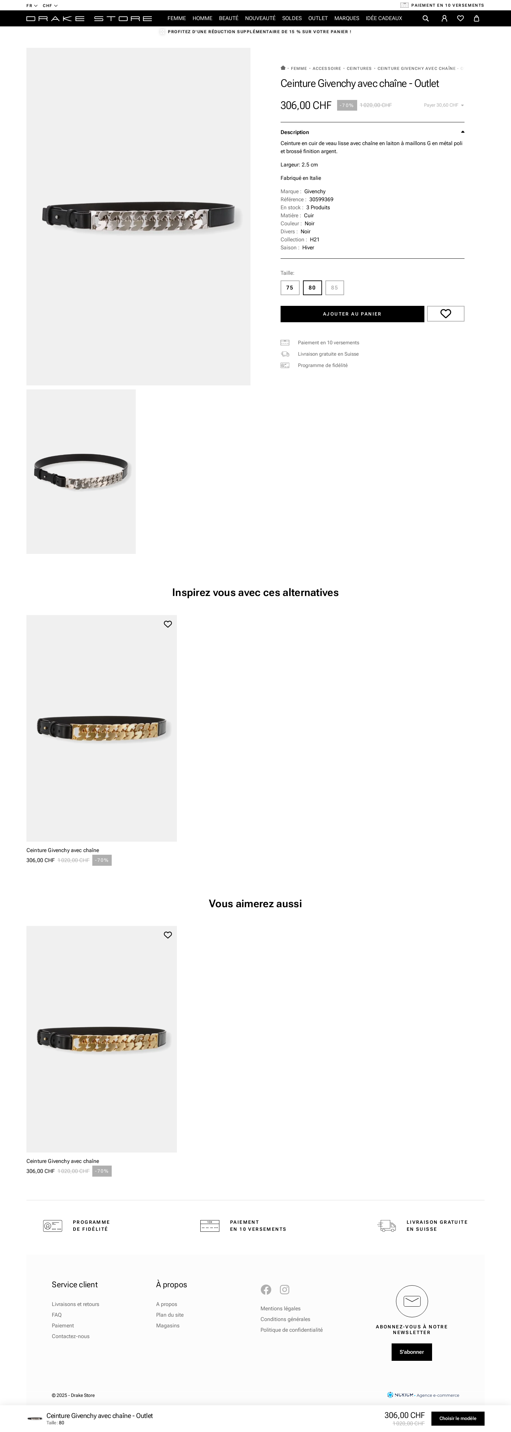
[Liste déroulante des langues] (32, 5)
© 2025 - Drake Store (73, 1395)
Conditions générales (285, 1319)
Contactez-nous (71, 1336)
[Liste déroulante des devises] (50, 5)
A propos (166, 1304)
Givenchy (314, 191)
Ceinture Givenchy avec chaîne (62, 850)
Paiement (63, 1325)
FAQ (57, 1315)
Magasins (168, 1325)
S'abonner (412, 1352)
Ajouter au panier (352, 314)
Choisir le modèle (458, 1418)
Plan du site (170, 1315)
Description (295, 132)
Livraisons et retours (75, 1304)
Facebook (269, 1290)
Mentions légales (281, 1308)
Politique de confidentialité (292, 1330)
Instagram (288, 1290)
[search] (426, 18)
